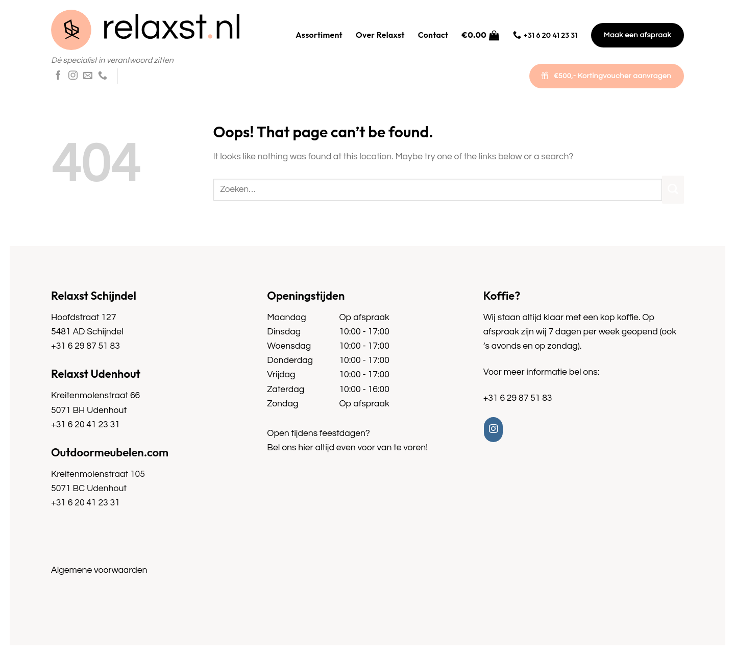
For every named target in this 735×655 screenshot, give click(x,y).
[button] (481, 34)
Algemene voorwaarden (99, 570)
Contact (433, 35)
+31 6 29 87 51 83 (85, 346)
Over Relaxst (380, 35)
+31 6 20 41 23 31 (85, 424)
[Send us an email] (87, 76)
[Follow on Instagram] (73, 76)
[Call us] (102, 76)
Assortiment (319, 35)
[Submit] (673, 190)
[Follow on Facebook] (58, 76)
